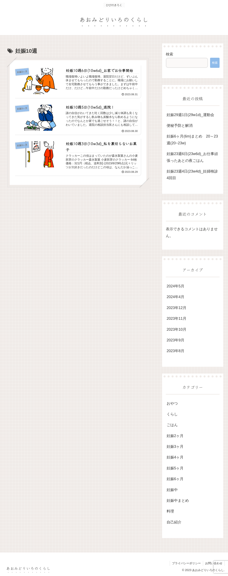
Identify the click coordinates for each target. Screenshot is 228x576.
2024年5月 (175, 286)
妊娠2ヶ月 (175, 436)
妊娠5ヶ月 (175, 468)
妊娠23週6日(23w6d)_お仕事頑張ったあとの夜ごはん (192, 157)
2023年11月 (176, 318)
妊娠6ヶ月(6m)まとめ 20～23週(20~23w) (192, 139)
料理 (170, 511)
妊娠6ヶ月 (175, 479)
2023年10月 (176, 329)
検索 (169, 54)
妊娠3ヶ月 (175, 446)
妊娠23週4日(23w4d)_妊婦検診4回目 (192, 174)
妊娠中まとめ (178, 500)
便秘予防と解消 (180, 125)
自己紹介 (174, 522)
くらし (172, 414)
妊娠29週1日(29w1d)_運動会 (190, 115)
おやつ (172, 403)
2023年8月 (175, 351)
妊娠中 (172, 490)
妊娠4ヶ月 (175, 457)
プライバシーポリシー (186, 563)
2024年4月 (175, 297)
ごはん (172, 425)
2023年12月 (176, 308)
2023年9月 (175, 340)
